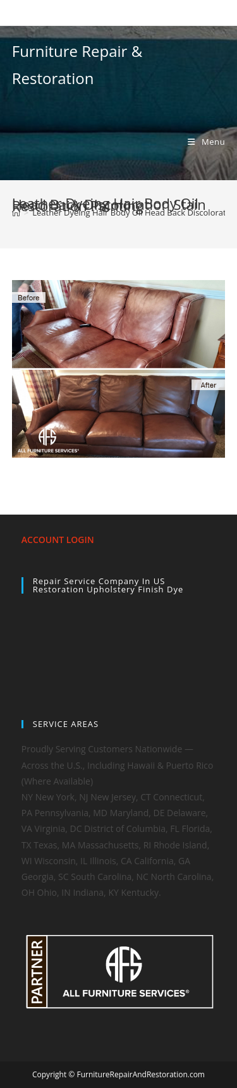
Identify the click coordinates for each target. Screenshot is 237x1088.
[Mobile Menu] (206, 141)
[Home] (16, 212)
